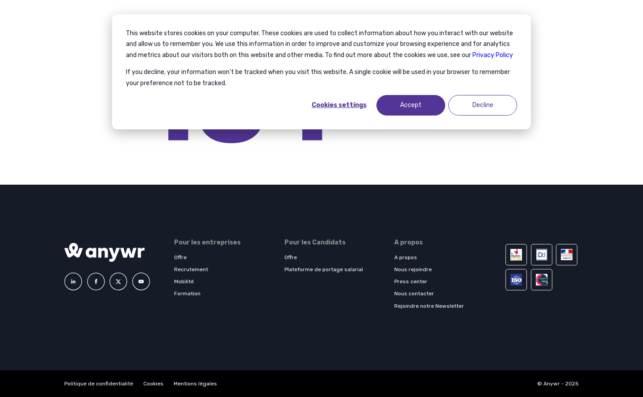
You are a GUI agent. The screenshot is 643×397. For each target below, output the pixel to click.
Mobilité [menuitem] (184, 281)
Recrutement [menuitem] (191, 269)
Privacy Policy (492, 55)
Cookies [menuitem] (153, 383)
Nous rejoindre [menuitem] (413, 269)
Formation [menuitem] (187, 293)
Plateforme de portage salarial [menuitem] (323, 269)
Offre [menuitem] (180, 257)
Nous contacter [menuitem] (414, 293)
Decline (482, 105)
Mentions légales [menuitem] (195, 383)
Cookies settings (339, 105)
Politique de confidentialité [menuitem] (99, 383)
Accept (411, 105)
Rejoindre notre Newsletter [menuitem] (429, 306)
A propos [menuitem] (405, 257)
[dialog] (321, 71)
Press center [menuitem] (410, 281)
